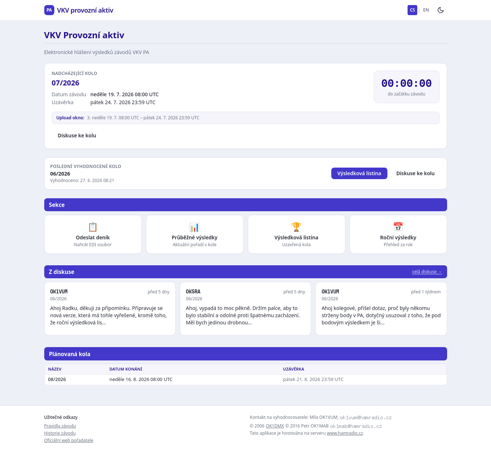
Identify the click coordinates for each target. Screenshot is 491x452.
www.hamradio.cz (345, 433)
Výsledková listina (359, 173)
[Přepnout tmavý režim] (440, 10)
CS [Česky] (412, 10)
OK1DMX (275, 426)
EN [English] (426, 10)
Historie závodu (60, 433)
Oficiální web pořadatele (69, 440)
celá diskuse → (427, 272)
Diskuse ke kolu (77, 135)
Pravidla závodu (60, 426)
